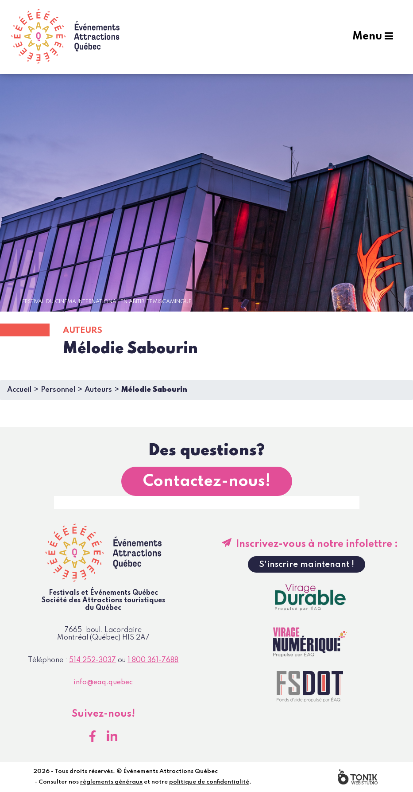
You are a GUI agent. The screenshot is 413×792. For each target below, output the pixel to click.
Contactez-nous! (206, 481)
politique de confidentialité (209, 782)
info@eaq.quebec (103, 682)
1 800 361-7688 (152, 660)
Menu (372, 36)
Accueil (19, 390)
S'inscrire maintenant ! (306, 564)
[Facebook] (92, 736)
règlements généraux (111, 782)
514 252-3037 (92, 660)
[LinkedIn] (112, 736)
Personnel (58, 390)
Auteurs (98, 390)
